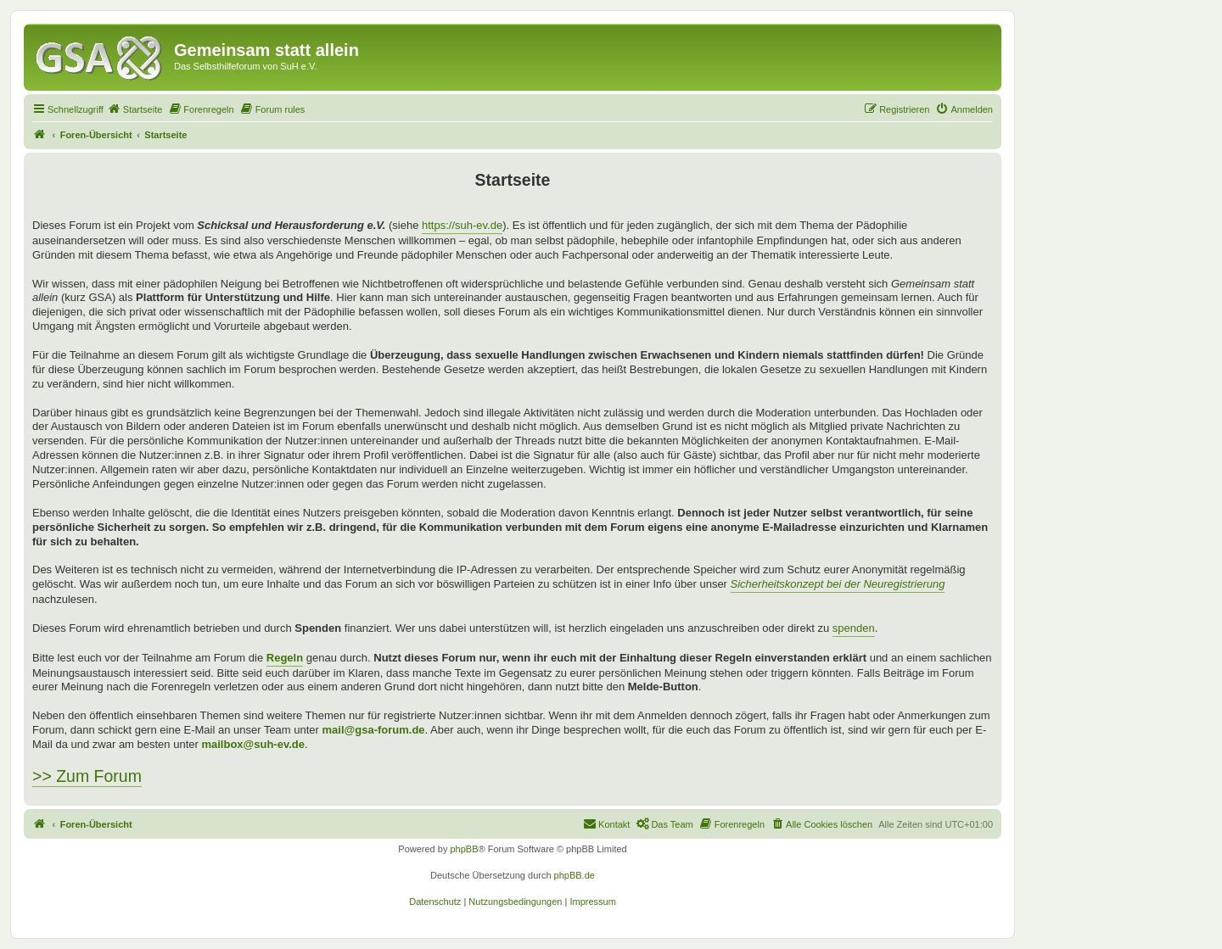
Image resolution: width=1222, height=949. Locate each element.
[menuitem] (135, 109)
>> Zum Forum (87, 776)
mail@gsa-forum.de (373, 729)
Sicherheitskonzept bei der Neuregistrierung (838, 584)
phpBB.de (574, 875)
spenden (853, 628)
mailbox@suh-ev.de (253, 744)
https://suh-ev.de (462, 225)
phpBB (464, 849)
